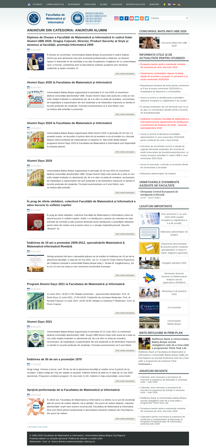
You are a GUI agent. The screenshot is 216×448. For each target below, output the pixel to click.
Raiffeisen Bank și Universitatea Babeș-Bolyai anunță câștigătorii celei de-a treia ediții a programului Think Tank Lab (163, 400)
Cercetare (90, 4)
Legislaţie (116, 4)
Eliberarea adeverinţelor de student (158, 173)
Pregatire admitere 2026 (174, 263)
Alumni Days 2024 (39, 160)
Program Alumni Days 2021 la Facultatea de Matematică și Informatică (76, 284)
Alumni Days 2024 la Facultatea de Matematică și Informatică (69, 123)
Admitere (154, 4)
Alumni (103, 4)
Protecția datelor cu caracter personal (48, 438)
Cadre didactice (55, 4)
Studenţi (37, 4)
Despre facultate (135, 4)
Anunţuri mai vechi (37, 427)
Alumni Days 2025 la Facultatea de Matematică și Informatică (69, 82)
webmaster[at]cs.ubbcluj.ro (80, 441)
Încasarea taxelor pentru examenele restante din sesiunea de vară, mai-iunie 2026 (162, 409)
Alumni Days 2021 (39, 321)
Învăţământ (74, 4)
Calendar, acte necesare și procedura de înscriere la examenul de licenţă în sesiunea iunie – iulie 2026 (162, 390)
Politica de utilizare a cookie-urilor (85, 438)
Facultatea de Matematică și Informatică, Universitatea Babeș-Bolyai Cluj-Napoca (84, 435)
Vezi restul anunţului (124, 73)
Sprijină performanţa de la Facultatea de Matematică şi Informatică (73, 389)
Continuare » (145, 364)
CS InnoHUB (174, 307)
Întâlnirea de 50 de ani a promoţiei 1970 (54, 359)
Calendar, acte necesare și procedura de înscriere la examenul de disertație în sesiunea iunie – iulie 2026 (163, 379)
